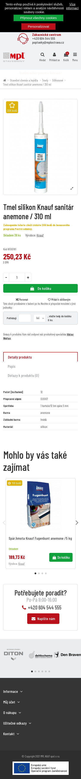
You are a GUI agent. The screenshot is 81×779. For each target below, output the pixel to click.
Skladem (8, 235)
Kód (5, 249)
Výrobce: (30, 235)
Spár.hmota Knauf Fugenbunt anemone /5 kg (40, 538)
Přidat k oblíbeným (59, 299)
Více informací (72, 6)
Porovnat (22, 299)
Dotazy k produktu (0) (23, 375)
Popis (11, 366)
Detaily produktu (20, 357)
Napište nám (43, 618)
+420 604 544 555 (43, 38)
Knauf (40, 235)
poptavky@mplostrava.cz (48, 42)
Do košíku (40, 288)
